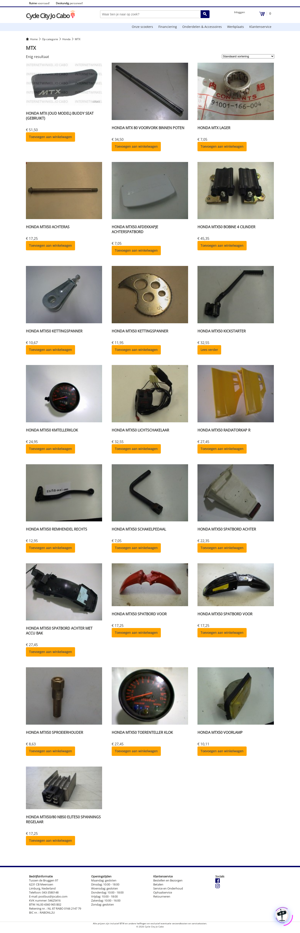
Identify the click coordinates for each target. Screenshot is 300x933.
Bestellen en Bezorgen (168, 880)
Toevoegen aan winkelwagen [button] (50, 137)
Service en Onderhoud (168, 888)
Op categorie (50, 39)
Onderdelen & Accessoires (202, 27)
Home (34, 39)
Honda (66, 39)
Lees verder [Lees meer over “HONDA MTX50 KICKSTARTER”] (209, 350)
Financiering (167, 27)
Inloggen (239, 12)
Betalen (158, 884)
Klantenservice (260, 27)
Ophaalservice (162, 892)
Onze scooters (142, 27)
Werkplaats (235, 27)
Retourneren (161, 896)
